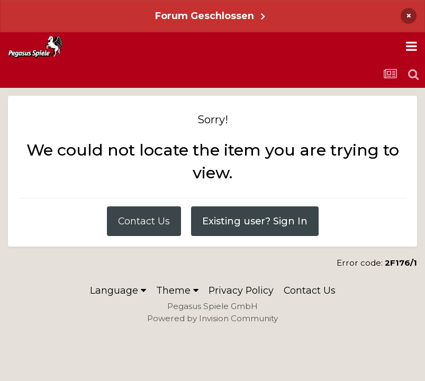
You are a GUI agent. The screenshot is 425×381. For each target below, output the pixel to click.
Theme (177, 290)
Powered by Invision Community (212, 318)
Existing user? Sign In (255, 220)
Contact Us (144, 220)
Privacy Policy (241, 290)
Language (118, 290)
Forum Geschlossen (204, 15)
